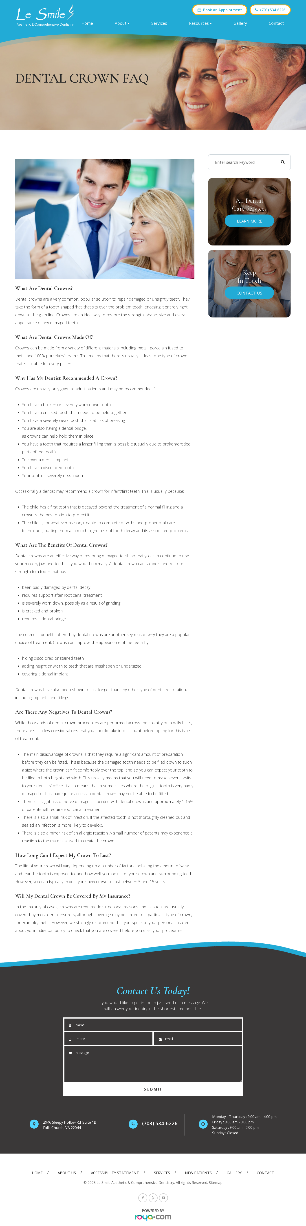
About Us (67, 1172)
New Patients (198, 1172)
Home (87, 23)
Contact (276, 23)
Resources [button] (200, 23)
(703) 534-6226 (270, 9)
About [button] (122, 23)
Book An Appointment (220, 9)
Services (159, 23)
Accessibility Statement (115, 1172)
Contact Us (249, 292)
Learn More (249, 220)
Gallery (240, 23)
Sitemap (215, 1182)
